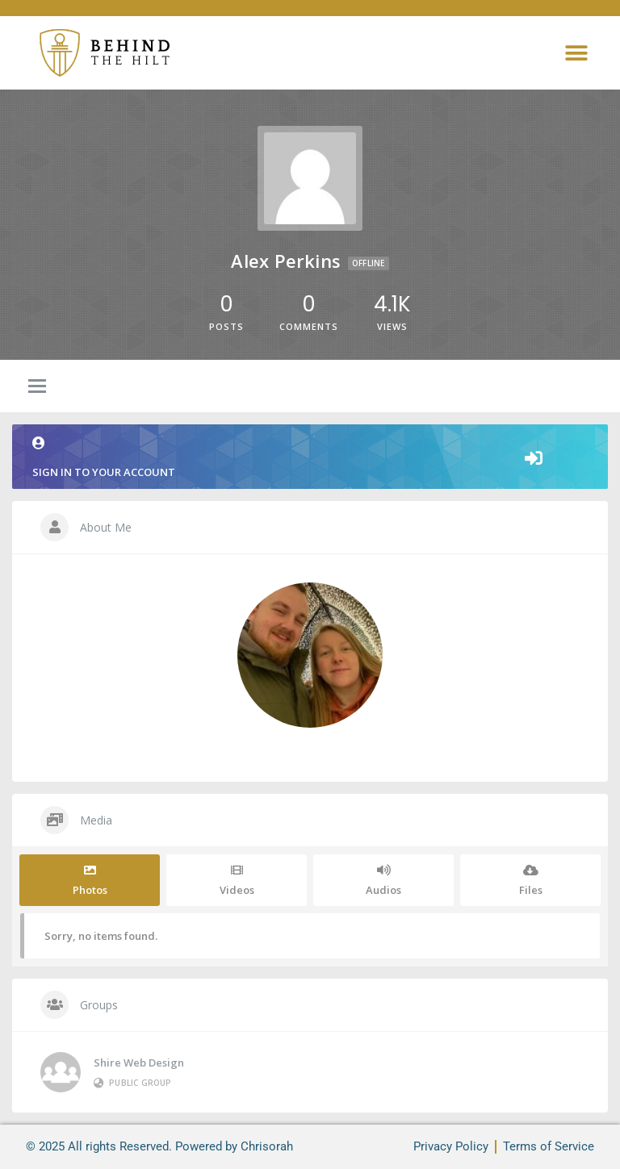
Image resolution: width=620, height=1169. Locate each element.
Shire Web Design (139, 1062)
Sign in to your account (310, 457)
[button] (576, 53)
